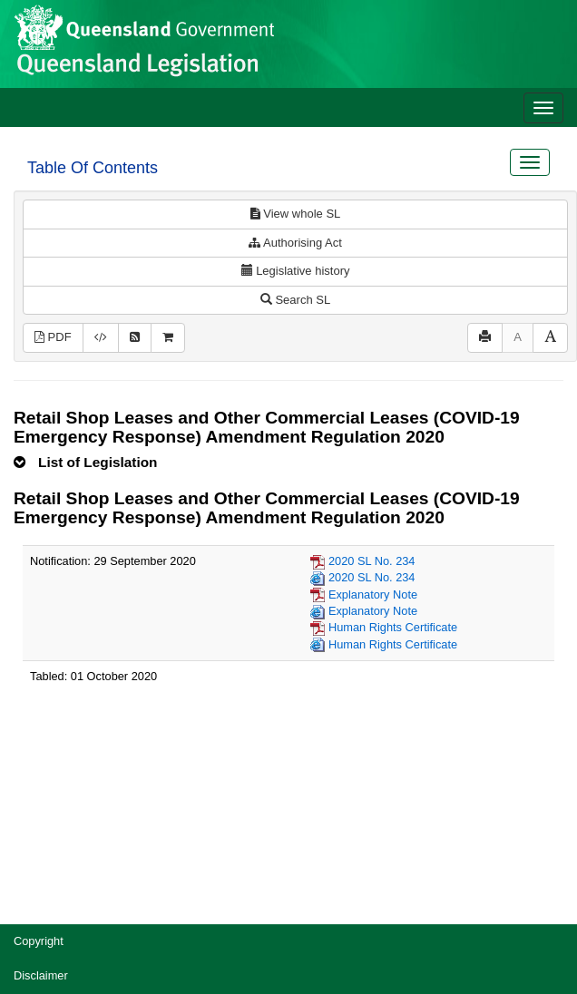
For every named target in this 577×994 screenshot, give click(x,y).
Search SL (295, 300)
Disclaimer (41, 975)
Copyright (39, 941)
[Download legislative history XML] (101, 338)
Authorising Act (295, 242)
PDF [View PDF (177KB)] (53, 337)
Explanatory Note (372, 594)
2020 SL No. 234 (372, 561)
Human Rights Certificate (392, 627)
